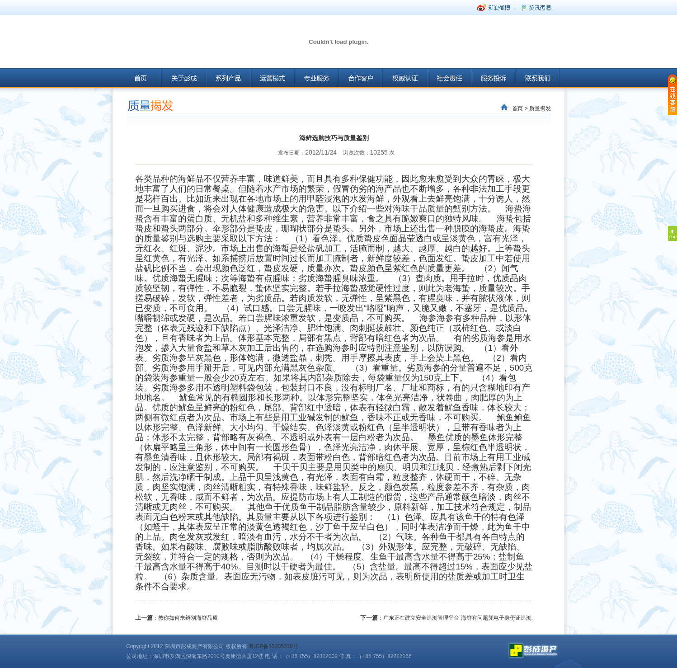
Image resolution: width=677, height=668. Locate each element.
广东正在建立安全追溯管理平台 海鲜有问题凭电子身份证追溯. (458, 618)
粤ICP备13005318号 (273, 646)
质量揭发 (540, 108)
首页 (517, 108)
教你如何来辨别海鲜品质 (188, 618)
